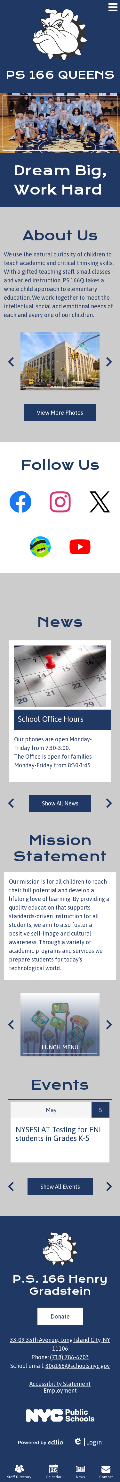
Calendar (53, 1471)
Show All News (60, 803)
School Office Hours (51, 719)
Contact (106, 1471)
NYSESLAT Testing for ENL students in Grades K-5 (59, 1134)
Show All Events (60, 1186)
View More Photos (60, 412)
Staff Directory (19, 1471)
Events (60, 1085)
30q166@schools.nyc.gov (77, 1365)
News (60, 622)
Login (87, 1442)
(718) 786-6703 (69, 1357)
